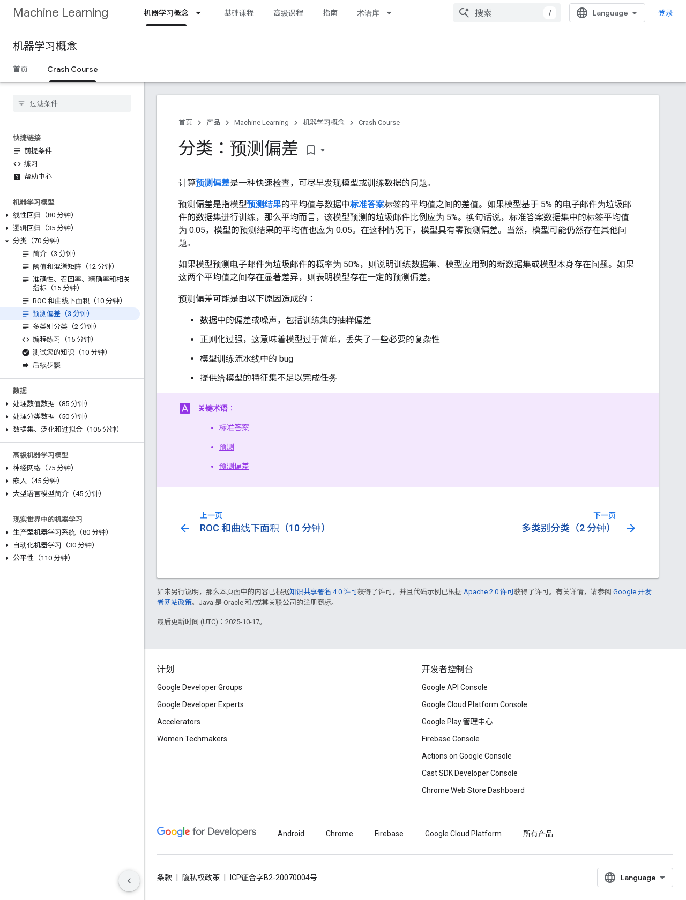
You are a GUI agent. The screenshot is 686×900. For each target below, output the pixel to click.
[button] (70, 215)
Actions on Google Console (467, 756)
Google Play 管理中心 (457, 721)
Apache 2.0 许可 (489, 592)
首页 (20, 69)
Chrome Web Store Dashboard (473, 790)
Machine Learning (60, 12)
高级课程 (288, 13)
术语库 (368, 13)
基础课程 (239, 13)
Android (291, 833)
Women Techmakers (192, 738)
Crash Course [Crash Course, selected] (72, 69)
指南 (330, 13)
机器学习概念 (45, 46)
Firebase (389, 833)
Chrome (339, 833)
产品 (213, 122)
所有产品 (538, 833)
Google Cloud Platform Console (474, 704)
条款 (164, 877)
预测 (226, 446)
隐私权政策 (201, 877)
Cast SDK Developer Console (470, 773)
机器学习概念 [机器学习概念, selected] (166, 13)
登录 (665, 13)
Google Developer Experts (200, 704)
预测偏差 (234, 466)
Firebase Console (451, 738)
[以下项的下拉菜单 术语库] (392, 13)
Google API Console (455, 687)
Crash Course (379, 122)
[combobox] (507, 12)
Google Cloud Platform (463, 833)
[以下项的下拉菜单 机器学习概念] (201, 13)
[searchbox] (72, 103)
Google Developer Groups (199, 687)
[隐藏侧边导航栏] (129, 880)
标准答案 (234, 427)
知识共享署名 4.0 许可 (323, 592)
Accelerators (178, 721)
